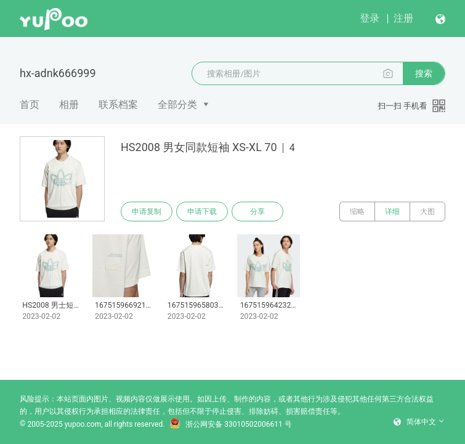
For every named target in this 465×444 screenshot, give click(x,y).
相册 (69, 104)
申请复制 (146, 211)
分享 (257, 211)
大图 (427, 211)
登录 (369, 18)
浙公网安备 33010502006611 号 (230, 424)
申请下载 (202, 211)
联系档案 (118, 104)
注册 (403, 18)
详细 (392, 211)
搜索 (423, 73)
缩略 (357, 211)
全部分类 (177, 104)
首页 (29, 104)
